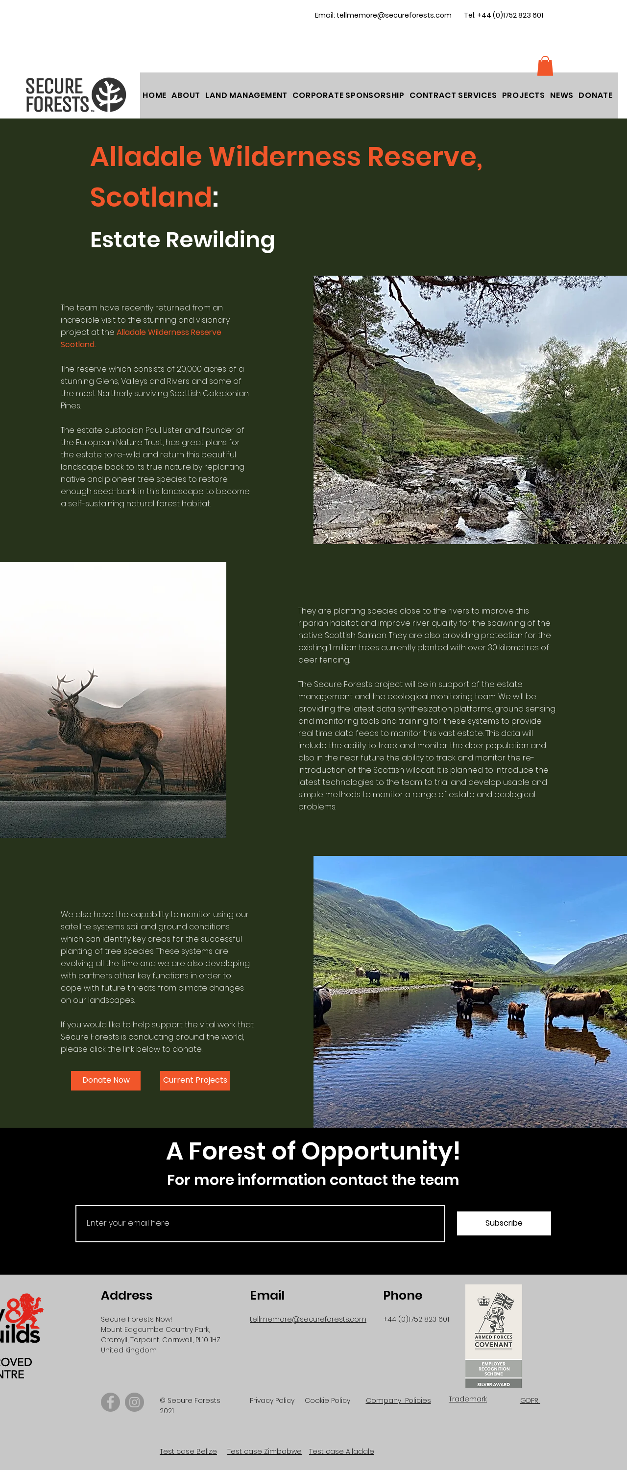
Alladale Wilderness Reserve (169, 332)
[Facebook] (110, 1402)
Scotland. (78, 344)
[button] (595, 95)
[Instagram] (134, 1402)
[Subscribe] (504, 1223)
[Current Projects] (195, 1081)
